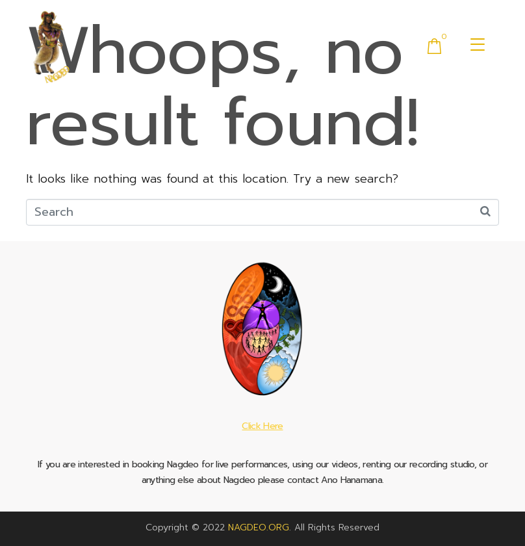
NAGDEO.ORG (258, 527)
